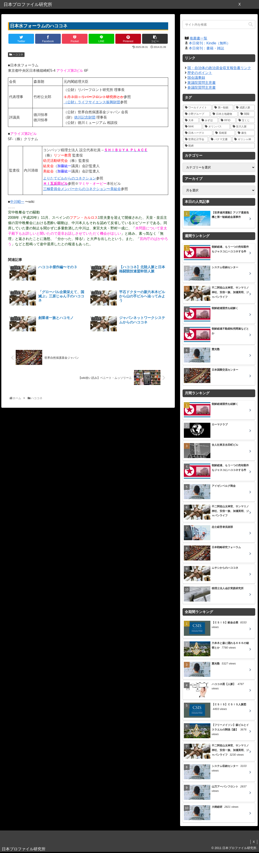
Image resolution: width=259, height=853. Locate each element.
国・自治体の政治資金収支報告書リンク (219, 68)
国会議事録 (196, 77)
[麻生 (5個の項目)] (245, 133)
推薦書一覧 (198, 38)
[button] (251, 24)
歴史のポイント (199, 73)
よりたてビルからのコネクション (69, 178)
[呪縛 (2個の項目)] (219, 146)
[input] (219, 24)
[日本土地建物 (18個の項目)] (224, 114)
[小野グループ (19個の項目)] (196, 114)
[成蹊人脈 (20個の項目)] (244, 107)
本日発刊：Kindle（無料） (209, 43)
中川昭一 (17, 202)
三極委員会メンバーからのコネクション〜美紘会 (82, 189)
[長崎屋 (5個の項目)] (224, 133)
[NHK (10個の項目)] (192, 126)
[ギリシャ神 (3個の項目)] (243, 139)
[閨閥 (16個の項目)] (246, 114)
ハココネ (16, 54)
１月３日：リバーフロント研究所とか (94, 97)
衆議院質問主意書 (201, 83)
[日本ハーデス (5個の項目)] (198, 133)
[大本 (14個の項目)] (191, 120)
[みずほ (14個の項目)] (209, 120)
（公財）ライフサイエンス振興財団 (92, 102)
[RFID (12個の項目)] (227, 120)
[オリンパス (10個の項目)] (216, 126)
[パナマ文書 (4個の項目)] (220, 139)
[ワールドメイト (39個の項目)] (197, 107)
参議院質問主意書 (201, 87)
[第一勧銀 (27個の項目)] (222, 107)
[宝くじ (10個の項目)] (245, 120)
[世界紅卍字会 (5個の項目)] (195, 139)
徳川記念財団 (84, 117)
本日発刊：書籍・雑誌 (206, 48)
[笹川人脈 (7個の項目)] (243, 126)
